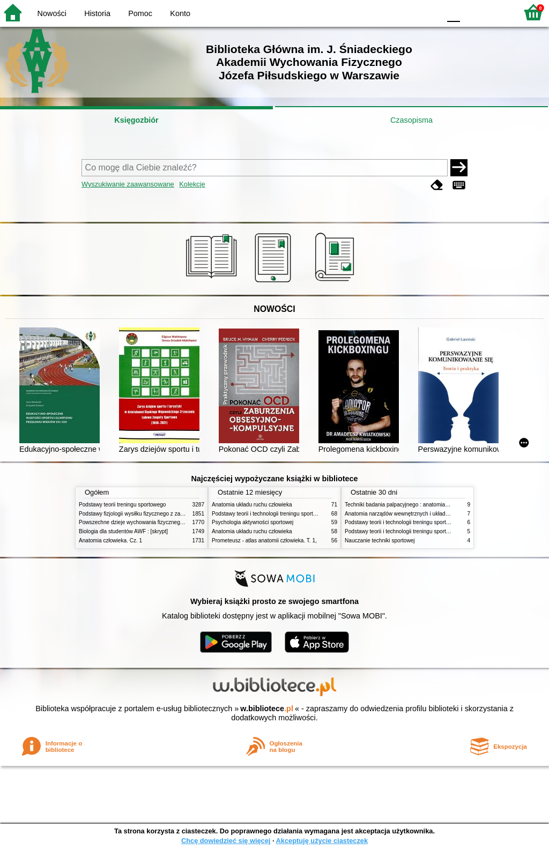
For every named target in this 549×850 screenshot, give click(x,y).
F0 (453, 12)
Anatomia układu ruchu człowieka (252, 505)
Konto (180, 13)
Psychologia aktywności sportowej (252, 522)
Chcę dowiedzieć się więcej (225, 841)
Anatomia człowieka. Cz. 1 (110, 540)
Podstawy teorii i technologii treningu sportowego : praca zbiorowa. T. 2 (297, 514)
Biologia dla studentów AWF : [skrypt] (123, 531)
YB (406, 12)
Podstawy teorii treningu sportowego (122, 505)
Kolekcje (192, 184)
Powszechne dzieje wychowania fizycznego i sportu (140, 522)
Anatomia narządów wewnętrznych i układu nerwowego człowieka (423, 514)
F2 (497, 12)
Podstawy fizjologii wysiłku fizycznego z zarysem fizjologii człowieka (160, 514)
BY (428, 12)
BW (385, 12)
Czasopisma (411, 120)
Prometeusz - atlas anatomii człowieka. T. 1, (264, 540)
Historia (97, 13)
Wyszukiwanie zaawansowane (127, 184)
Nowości (52, 13)
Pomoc (140, 13)
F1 (472, 12)
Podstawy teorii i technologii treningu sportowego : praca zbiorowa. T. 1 (430, 531)
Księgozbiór (136, 120)
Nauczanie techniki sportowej (380, 540)
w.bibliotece (266, 708)
